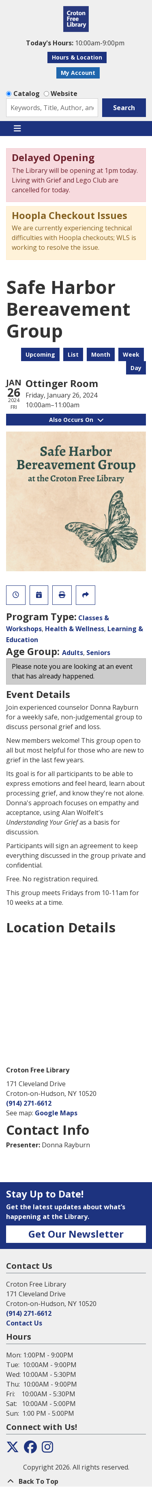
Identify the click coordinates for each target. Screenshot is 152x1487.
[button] (75, 43)
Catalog (26, 93)
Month (100, 354)
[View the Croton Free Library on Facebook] (30, 1449)
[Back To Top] (76, 1481)
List (73, 354)
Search (124, 107)
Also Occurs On (76, 419)
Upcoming (40, 354)
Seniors (98, 652)
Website (64, 93)
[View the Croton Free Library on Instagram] (47, 1449)
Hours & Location (77, 57)
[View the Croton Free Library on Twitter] (12, 1449)
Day (136, 368)
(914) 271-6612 (28, 1103)
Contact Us (24, 1323)
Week (131, 354)
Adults (72, 652)
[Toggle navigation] (17, 128)
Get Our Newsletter (76, 1233)
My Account (78, 73)
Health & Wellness (74, 628)
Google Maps (56, 1112)
